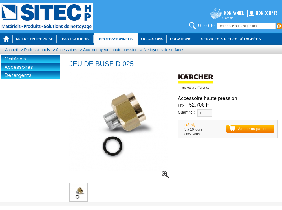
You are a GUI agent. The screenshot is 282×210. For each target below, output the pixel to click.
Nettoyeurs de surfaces (164, 49)
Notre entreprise (34, 39)
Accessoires (66, 49)
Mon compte (266, 13)
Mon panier (234, 13)
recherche (206, 25)
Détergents (18, 75)
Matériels (15, 59)
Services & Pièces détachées (231, 39)
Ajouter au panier (252, 129)
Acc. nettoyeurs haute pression (110, 49)
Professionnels (37, 49)
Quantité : (186, 112)
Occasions (152, 39)
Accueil (11, 49)
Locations (180, 39)
